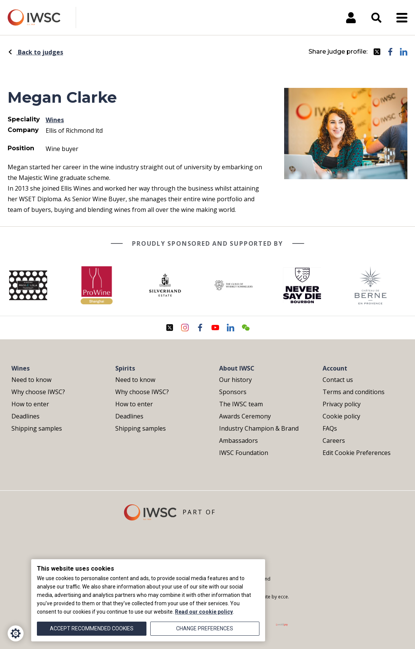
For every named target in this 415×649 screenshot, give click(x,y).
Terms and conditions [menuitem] (354, 392)
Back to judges (35, 52)
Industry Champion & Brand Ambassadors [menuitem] (259, 434)
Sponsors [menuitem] (232, 392)
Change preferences (204, 628)
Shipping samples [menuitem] (36, 428)
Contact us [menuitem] (338, 379)
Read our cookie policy (204, 612)
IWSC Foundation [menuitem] (243, 453)
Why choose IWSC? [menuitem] (38, 392)
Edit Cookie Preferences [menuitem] (357, 453)
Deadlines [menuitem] (25, 416)
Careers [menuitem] (334, 440)
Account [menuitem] (335, 368)
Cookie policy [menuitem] (341, 416)
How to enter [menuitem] (30, 404)
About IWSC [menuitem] (236, 368)
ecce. (283, 596)
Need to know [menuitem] (31, 379)
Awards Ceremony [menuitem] (245, 416)
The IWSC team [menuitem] (241, 404)
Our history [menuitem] (235, 379)
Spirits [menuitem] (125, 368)
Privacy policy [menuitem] (342, 404)
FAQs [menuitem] (330, 428)
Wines (55, 120)
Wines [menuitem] (20, 368)
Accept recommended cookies (92, 628)
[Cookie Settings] (16, 633)
